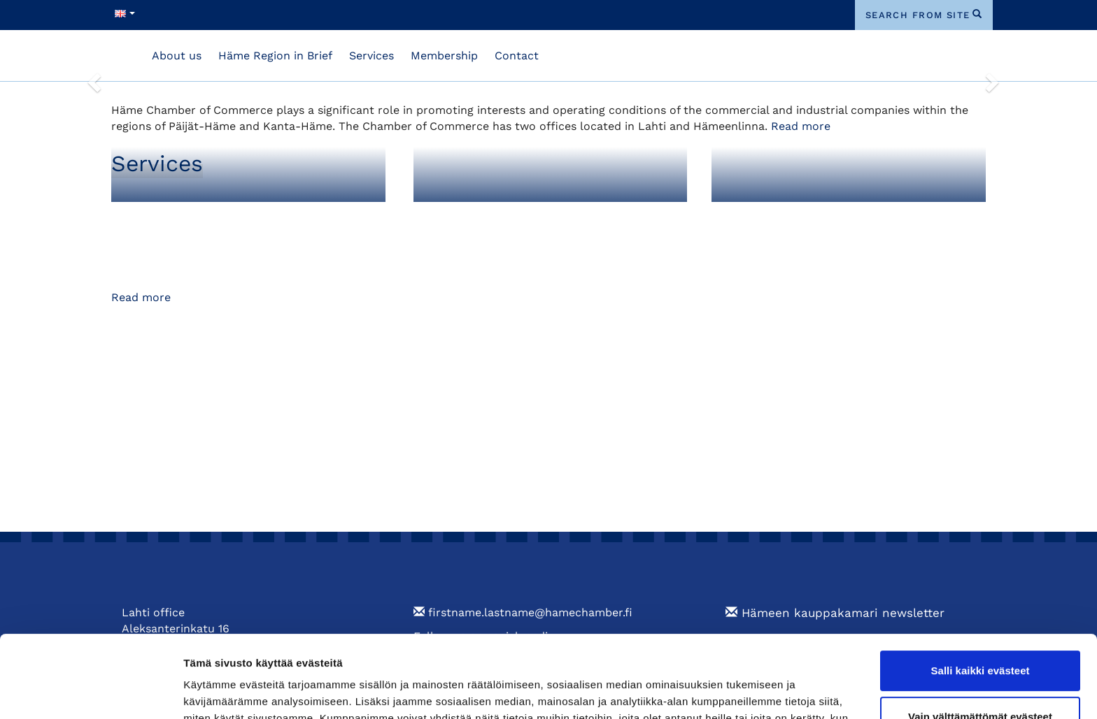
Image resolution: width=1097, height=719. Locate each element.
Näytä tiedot (213, 691)
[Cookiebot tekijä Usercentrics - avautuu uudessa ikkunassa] (90, 691)
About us (176, 55)
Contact (517, 55)
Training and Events (787, 216)
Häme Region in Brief (275, 55)
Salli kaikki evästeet (980, 589)
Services (371, 55)
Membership (444, 55)
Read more (800, 126)
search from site (917, 15)
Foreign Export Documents (512, 216)
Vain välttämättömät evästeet (980, 634)
